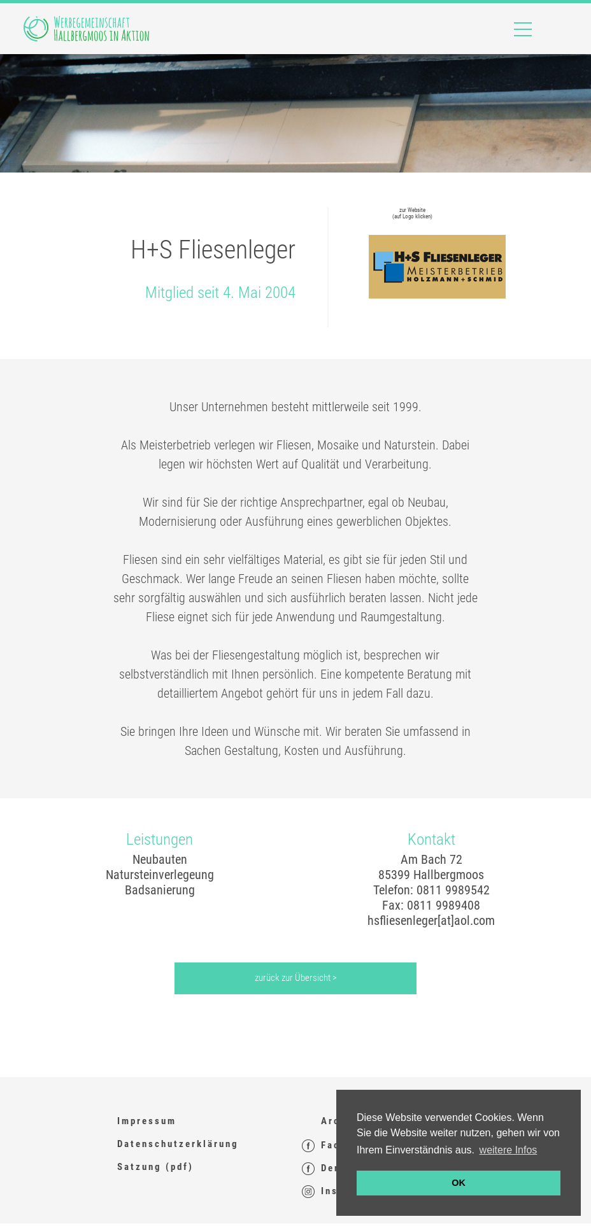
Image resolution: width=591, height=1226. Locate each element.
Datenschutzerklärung (178, 1144)
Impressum (146, 1121)
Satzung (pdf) (155, 1167)
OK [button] (459, 1183)
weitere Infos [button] (509, 1150)
